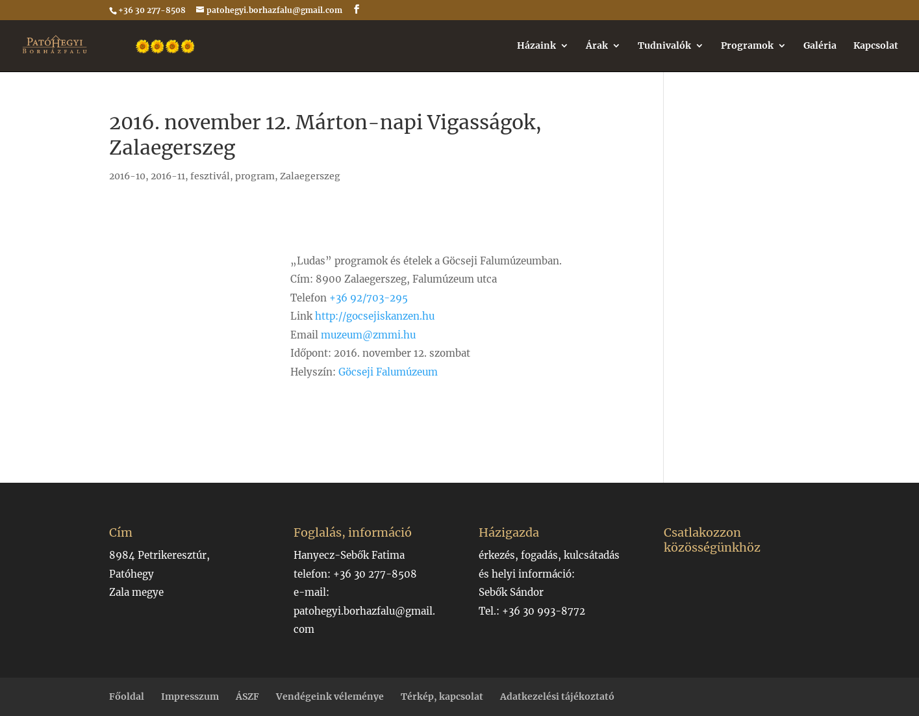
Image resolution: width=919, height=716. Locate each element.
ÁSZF (247, 696)
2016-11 (168, 176)
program (255, 176)
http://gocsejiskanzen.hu (374, 316)
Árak (597, 46)
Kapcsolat (875, 46)
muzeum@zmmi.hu (368, 335)
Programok (747, 46)
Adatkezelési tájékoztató (557, 696)
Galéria (820, 46)
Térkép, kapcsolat (442, 696)
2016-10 (127, 176)
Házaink (536, 46)
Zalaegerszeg (310, 176)
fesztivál (210, 176)
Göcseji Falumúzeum (388, 372)
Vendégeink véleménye (330, 696)
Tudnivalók (664, 46)
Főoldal (126, 696)
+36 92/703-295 (368, 298)
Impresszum (190, 696)
